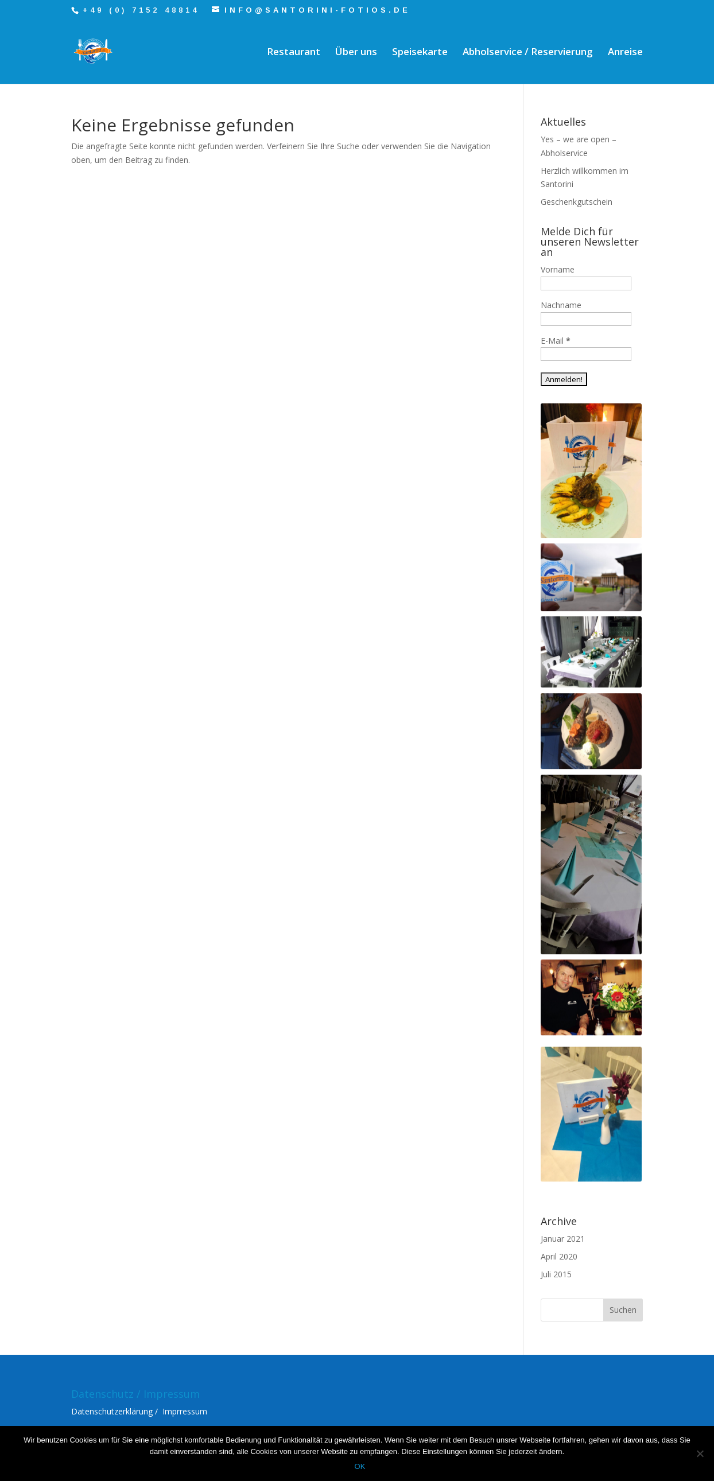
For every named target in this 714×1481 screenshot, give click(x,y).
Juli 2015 (556, 1274)
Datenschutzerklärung (112, 1411)
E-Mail (556, 340)
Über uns (356, 53)
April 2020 (559, 1256)
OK (360, 1466)
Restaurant (293, 53)
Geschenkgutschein (576, 201)
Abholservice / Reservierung (528, 53)
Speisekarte (420, 53)
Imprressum (184, 1411)
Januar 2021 (563, 1238)
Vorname (558, 269)
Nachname (561, 305)
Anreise (625, 53)
